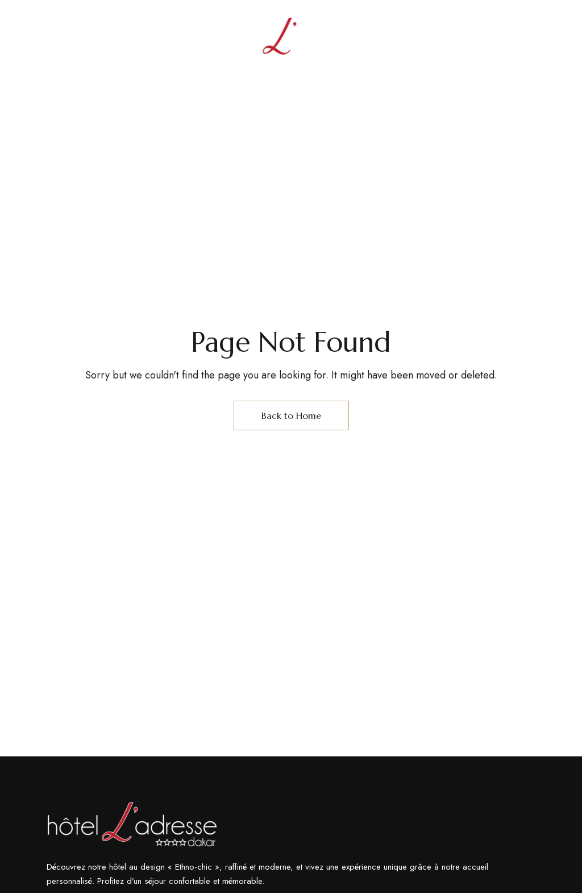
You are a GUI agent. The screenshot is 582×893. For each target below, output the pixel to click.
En (510, 39)
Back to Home (291, 415)
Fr (530, 39)
